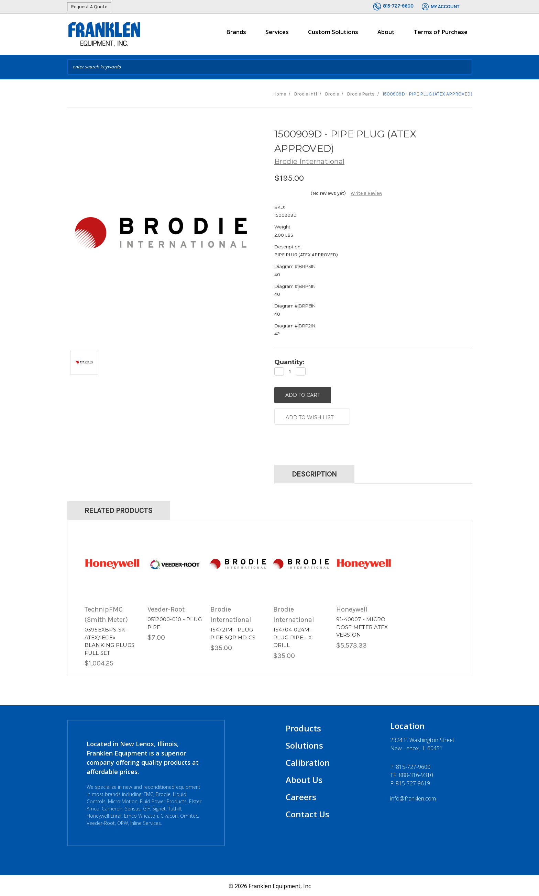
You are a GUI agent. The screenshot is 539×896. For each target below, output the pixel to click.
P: (410, 766)
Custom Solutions (333, 35)
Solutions (304, 744)
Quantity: (289, 362)
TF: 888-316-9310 (411, 774)
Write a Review (366, 193)
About (386, 35)
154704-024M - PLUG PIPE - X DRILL (293, 636)
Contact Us (307, 813)
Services (277, 35)
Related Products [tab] (119, 509)
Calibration (308, 761)
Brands (236, 35)
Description (314, 472)
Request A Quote (89, 7)
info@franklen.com (413, 797)
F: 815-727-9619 (410, 782)
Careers (301, 796)
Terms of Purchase (441, 32)
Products (303, 727)
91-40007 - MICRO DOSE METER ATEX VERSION (362, 626)
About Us (304, 778)
